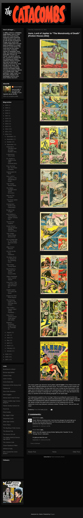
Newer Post (32, 452)
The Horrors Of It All (9, 434)
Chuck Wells (36, 430)
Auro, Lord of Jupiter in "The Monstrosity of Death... (11, 178)
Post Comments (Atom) (57, 457)
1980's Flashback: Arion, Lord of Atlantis (11, 278)
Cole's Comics (7, 378)
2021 (7, 105)
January (9, 351)
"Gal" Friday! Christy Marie (11, 265)
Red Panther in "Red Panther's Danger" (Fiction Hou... (12, 217)
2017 (7, 116)
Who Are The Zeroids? (10, 196)
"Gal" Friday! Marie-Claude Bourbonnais (11, 235)
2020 (7, 108)
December (10, 136)
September (10, 144)
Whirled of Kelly (7, 448)
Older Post (76, 452)
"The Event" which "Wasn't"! (11, 200)
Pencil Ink (6, 409)
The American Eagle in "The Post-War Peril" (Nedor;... (11, 302)
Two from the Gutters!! (10, 222)
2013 (7, 126)
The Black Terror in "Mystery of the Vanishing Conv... (11, 259)
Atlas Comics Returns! (10, 247)
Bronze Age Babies (9, 372)
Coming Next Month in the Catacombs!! (11, 205)
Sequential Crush (8, 418)
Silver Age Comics (8, 421)
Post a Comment (35, 443)
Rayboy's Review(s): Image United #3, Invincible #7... (11, 326)
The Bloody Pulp (8, 431)
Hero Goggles (7, 394)
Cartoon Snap (7, 375)
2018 (7, 113)
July (8, 335)
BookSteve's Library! (9, 369)
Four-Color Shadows (9, 391)
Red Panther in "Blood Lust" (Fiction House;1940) (11, 271)
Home (54, 452)
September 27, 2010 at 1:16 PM (41, 426)
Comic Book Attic (8, 382)
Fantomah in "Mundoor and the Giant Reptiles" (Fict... (11, 149)
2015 (7, 121)
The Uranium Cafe (8, 442)
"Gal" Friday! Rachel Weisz (11, 184)
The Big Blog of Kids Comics (11, 428)
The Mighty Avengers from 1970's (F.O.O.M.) (11, 190)
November (10, 139)
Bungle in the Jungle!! (10, 210)
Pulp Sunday (7, 412)
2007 (7, 359)
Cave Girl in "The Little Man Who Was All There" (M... (11, 285)
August (9, 332)
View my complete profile (10, 96)
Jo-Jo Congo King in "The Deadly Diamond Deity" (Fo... (11, 242)
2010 (7, 134)
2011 (7, 131)
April (8, 343)
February (10, 348)
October (9, 142)
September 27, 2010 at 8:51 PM (41, 440)
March (9, 345)
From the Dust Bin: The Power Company (11, 167)
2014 (7, 123)
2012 (7, 129)
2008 (7, 357)
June (8, 337)
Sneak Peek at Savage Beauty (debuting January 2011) (11, 228)
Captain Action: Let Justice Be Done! (11, 291)
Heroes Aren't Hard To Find (11, 398)
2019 (7, 110)
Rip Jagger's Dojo (8, 415)
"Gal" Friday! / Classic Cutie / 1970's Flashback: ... (11, 310)
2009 (7, 354)
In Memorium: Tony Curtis (10, 155)
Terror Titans (7, 425)
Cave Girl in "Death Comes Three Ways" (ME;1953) (11, 317)
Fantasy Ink (6, 388)
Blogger (52, 514)
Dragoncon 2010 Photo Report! (11, 296)
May (8, 340)
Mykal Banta (36, 418)
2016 (7, 118)
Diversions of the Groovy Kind (12, 385)
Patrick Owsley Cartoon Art (11, 406)
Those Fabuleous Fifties (10, 445)
